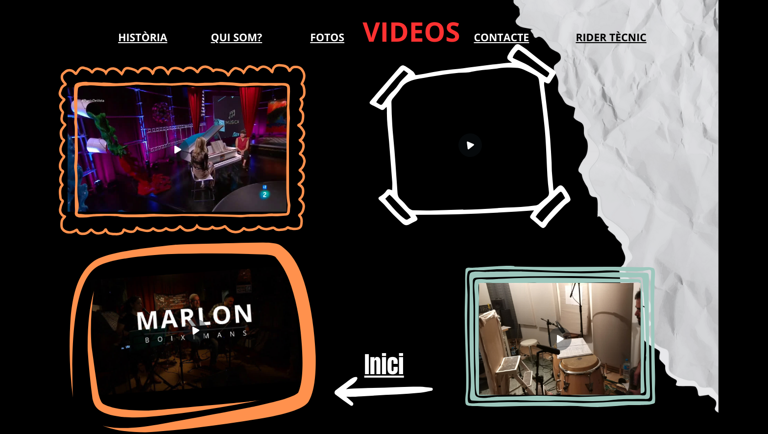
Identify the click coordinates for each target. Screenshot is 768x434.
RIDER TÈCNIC (611, 37)
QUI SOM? (236, 37)
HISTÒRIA (142, 37)
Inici (384, 365)
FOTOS (327, 37)
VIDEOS (411, 31)
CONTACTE (501, 37)
